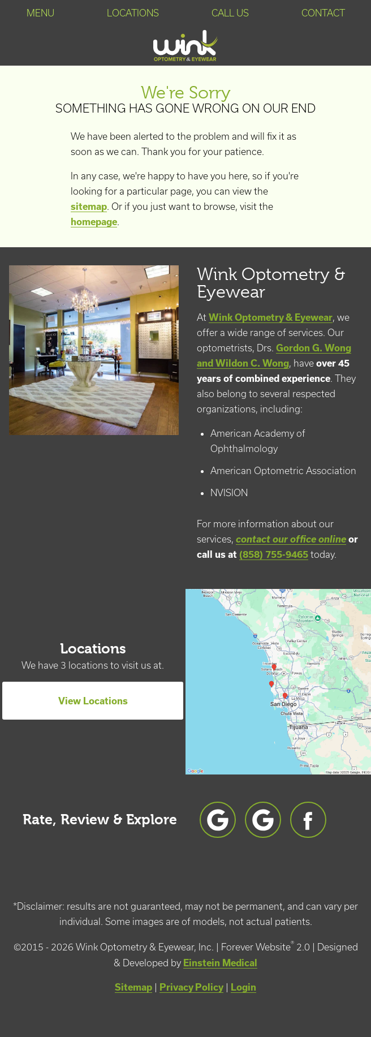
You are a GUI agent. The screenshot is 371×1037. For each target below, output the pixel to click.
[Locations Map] (278, 680)
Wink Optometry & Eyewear (271, 317)
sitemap (89, 206)
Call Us (230, 13)
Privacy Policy (191, 987)
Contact (323, 13)
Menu (40, 13)
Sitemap (133, 987)
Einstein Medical (220, 962)
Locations (133, 13)
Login (243, 987)
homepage (94, 221)
